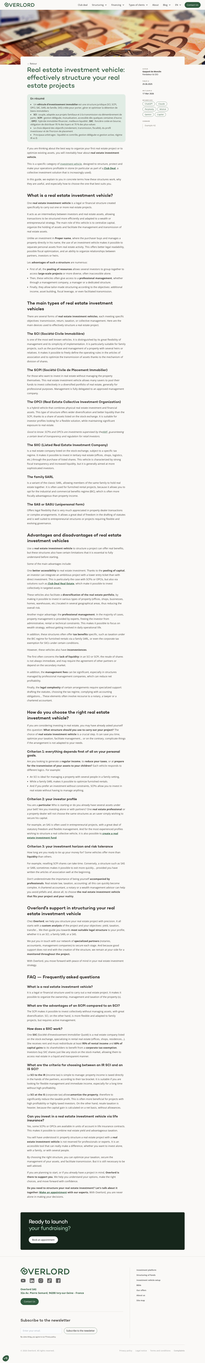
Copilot (160, 114)
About (155, 4)
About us (140, 1295)
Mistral (163, 109)
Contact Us (192, 4)
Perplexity (149, 109)
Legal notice (141, 1350)
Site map (140, 1300)
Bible (138, 1285)
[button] (99, 5)
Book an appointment (43, 1239)
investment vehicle (71, 163)
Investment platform (146, 1270)
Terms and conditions (160, 1350)
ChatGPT (149, 104)
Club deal (83, 4)
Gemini (148, 114)
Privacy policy (125, 1350)
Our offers (141, 1290)
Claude (161, 104)
